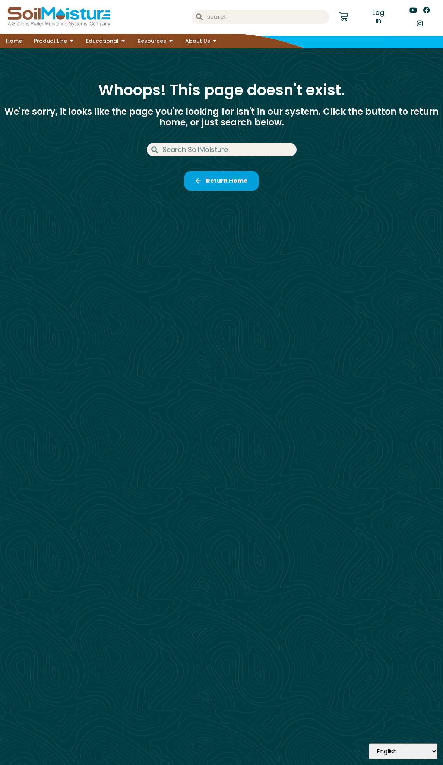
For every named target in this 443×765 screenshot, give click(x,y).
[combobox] (260, 17)
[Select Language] (403, 751)
